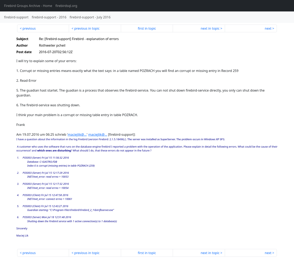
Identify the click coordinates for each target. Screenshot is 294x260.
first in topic (147, 28)
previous (29, 28)
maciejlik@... (77, 134)
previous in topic (87, 28)
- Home (28, 5)
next (268, 28)
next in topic (210, 28)
